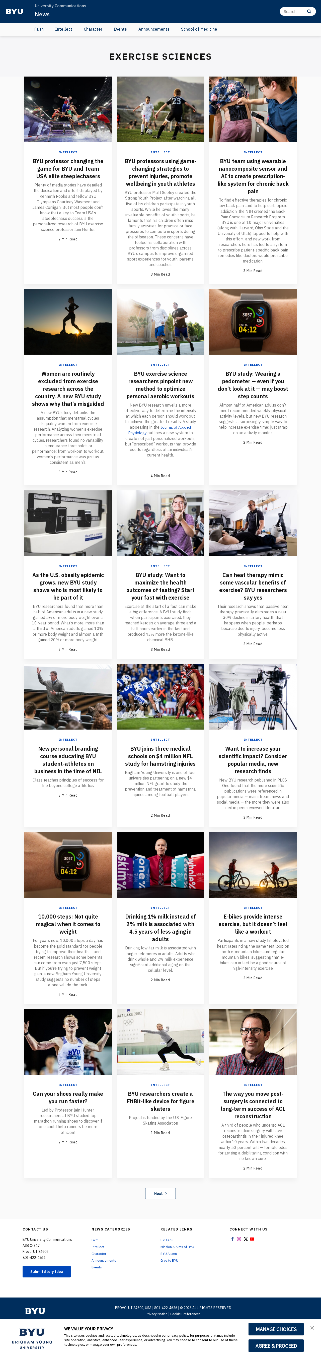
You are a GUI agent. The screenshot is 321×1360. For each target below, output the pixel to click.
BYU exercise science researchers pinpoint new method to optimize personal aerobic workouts (160, 403)
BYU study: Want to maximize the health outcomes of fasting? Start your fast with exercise (160, 612)
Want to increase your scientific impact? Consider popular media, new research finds (253, 789)
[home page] (14, 11)
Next (160, 1228)
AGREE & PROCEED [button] (276, 1345)
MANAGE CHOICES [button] (276, 1329)
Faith (39, 29)
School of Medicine (199, 29)
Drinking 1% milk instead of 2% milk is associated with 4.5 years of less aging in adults (160, 962)
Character (93, 29)
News (42, 14)
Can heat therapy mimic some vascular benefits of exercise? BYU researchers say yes (253, 608)
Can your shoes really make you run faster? (68, 1132)
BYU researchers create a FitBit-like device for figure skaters (160, 1135)
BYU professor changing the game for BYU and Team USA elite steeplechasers (68, 172)
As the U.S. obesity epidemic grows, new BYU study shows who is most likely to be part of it (68, 612)
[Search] (298, 11)
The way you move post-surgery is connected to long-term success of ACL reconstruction (253, 1139)
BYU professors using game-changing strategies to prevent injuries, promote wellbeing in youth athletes (160, 180)
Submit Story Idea (48, 1306)
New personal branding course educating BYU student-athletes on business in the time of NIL (68, 793)
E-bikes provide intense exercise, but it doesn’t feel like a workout (253, 958)
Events (120, 29)
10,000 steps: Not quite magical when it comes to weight (68, 958)
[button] (313, 1328)
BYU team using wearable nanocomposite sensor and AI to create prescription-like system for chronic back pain (253, 176)
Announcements (154, 29)
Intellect (63, 29)
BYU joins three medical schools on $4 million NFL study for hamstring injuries (160, 789)
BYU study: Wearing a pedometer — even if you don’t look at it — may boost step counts (253, 399)
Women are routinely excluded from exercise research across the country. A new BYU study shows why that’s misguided (68, 407)
